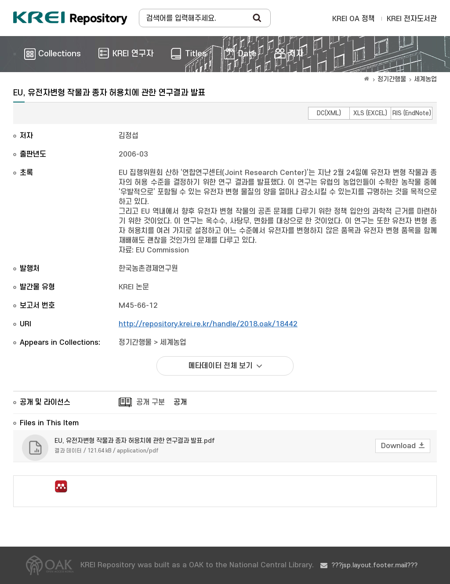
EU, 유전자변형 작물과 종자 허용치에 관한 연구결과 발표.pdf (134, 441)
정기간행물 (391, 79)
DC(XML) (329, 113)
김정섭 (128, 136)
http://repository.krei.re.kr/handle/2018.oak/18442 (208, 324)
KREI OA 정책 (353, 19)
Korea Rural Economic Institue (70, 18)
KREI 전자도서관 (412, 19)
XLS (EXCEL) (370, 113)
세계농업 (425, 79)
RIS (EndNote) (411, 113)
